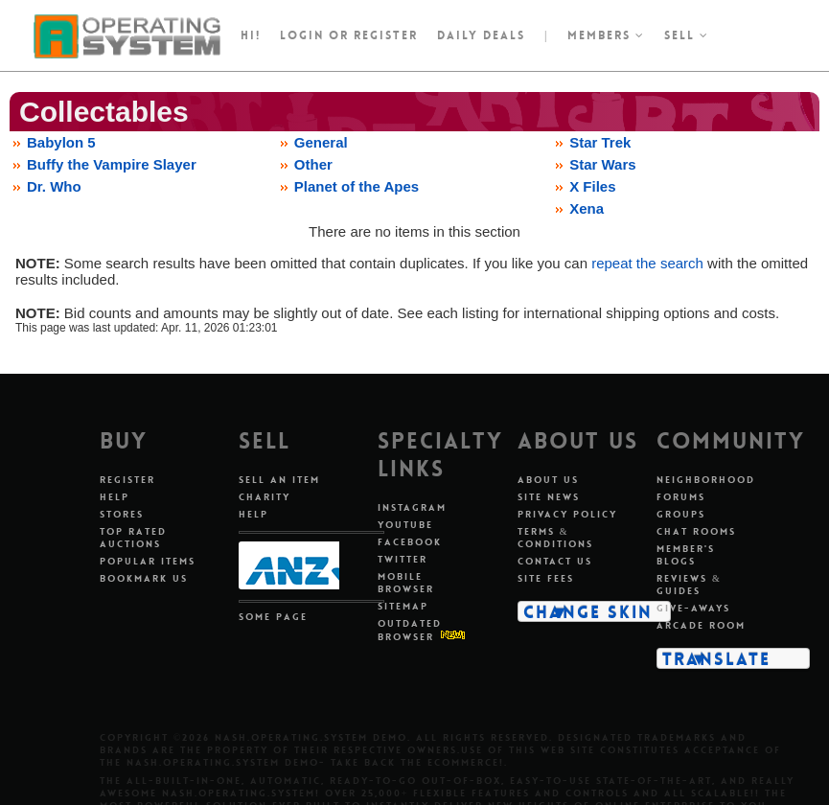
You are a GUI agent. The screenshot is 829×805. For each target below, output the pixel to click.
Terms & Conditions (555, 537)
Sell (686, 35)
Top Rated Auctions (133, 537)
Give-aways (693, 608)
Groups (680, 514)
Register (127, 479)
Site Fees (546, 578)
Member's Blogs (685, 554)
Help (114, 497)
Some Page (273, 616)
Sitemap (403, 606)
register (386, 35)
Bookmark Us (144, 578)
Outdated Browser (410, 630)
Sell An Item (279, 479)
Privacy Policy (567, 514)
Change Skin (588, 611)
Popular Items (148, 561)
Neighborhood (705, 479)
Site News (549, 497)
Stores (122, 514)
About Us (548, 479)
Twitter (402, 559)
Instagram (412, 507)
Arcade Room (701, 625)
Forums (680, 497)
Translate (716, 658)
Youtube (405, 524)
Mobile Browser (406, 582)
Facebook (410, 542)
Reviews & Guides (689, 584)
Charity (264, 497)
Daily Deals (481, 35)
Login (302, 35)
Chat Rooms (696, 531)
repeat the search (647, 263)
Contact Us (555, 561)
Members (606, 35)
